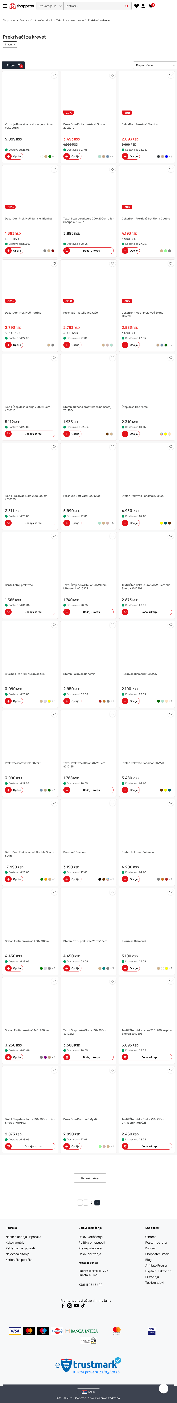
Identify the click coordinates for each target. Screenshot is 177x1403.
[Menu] (6, 6)
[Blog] (148, 1260)
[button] (50, 6)
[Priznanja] (152, 1277)
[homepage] (22, 5)
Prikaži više (90, 1178)
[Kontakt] (150, 1248)
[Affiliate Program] (157, 1265)
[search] (97, 6)
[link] (143, 5)
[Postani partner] (156, 1242)
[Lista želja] (136, 6)
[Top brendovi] (154, 1282)
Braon (10, 45)
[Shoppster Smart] (157, 1254)
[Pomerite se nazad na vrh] (163, 1388)
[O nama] (150, 1237)
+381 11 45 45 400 (90, 1285)
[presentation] (88, 6)
